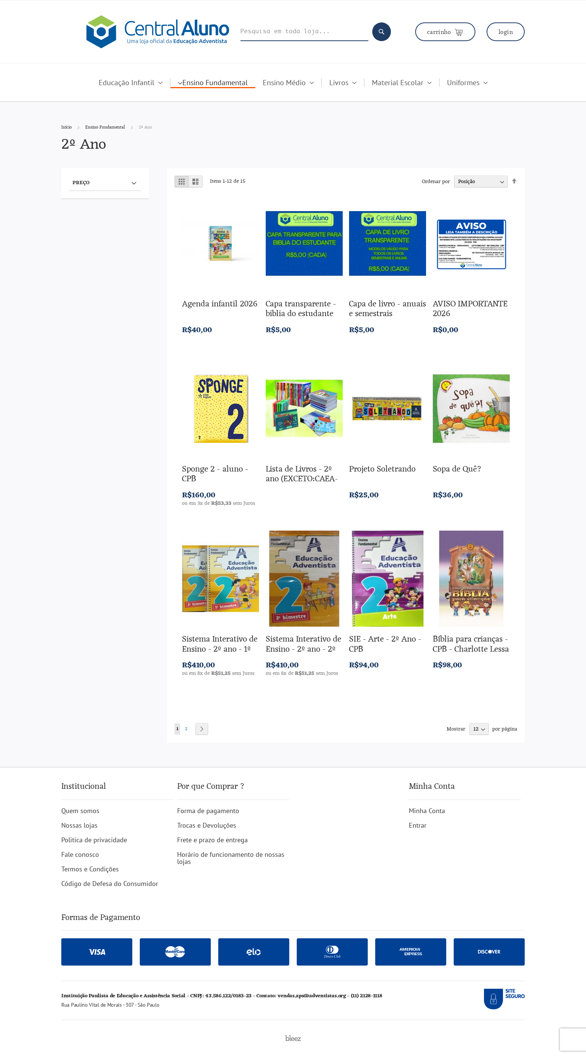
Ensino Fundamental (105, 127)
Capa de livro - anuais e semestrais (387, 309)
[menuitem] (130, 82)
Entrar (417, 825)
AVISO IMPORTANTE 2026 (470, 309)
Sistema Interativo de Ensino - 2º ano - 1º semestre (219, 649)
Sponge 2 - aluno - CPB (215, 474)
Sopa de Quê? (457, 469)
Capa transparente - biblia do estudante (301, 309)
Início (67, 127)
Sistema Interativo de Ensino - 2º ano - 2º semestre (303, 649)
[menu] (293, 89)
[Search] (381, 31)
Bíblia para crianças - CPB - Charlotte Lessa (471, 644)
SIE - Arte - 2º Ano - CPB (385, 644)
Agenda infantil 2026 (219, 304)
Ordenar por (436, 181)
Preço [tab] (81, 182)
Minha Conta (427, 810)
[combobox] (304, 31)
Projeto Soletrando (382, 469)
